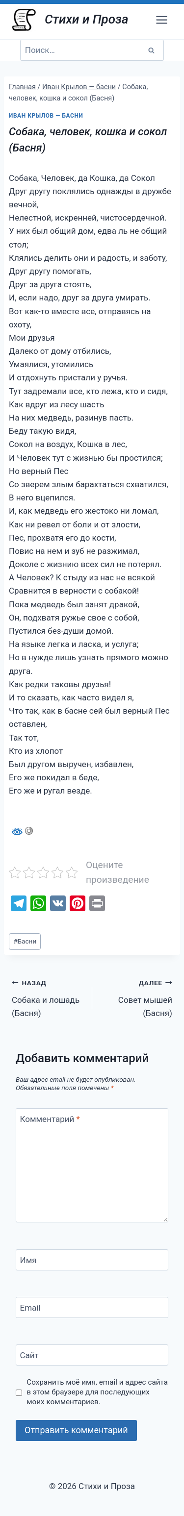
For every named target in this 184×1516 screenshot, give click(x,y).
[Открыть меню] (161, 19)
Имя (28, 1260)
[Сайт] (92, 1355)
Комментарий (50, 1119)
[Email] (92, 1307)
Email (30, 1308)
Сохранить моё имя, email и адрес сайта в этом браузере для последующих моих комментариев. (97, 1392)
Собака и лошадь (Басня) (48, 997)
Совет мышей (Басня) (137, 997)
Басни (24, 941)
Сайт (29, 1355)
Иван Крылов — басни (46, 115)
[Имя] (92, 1259)
